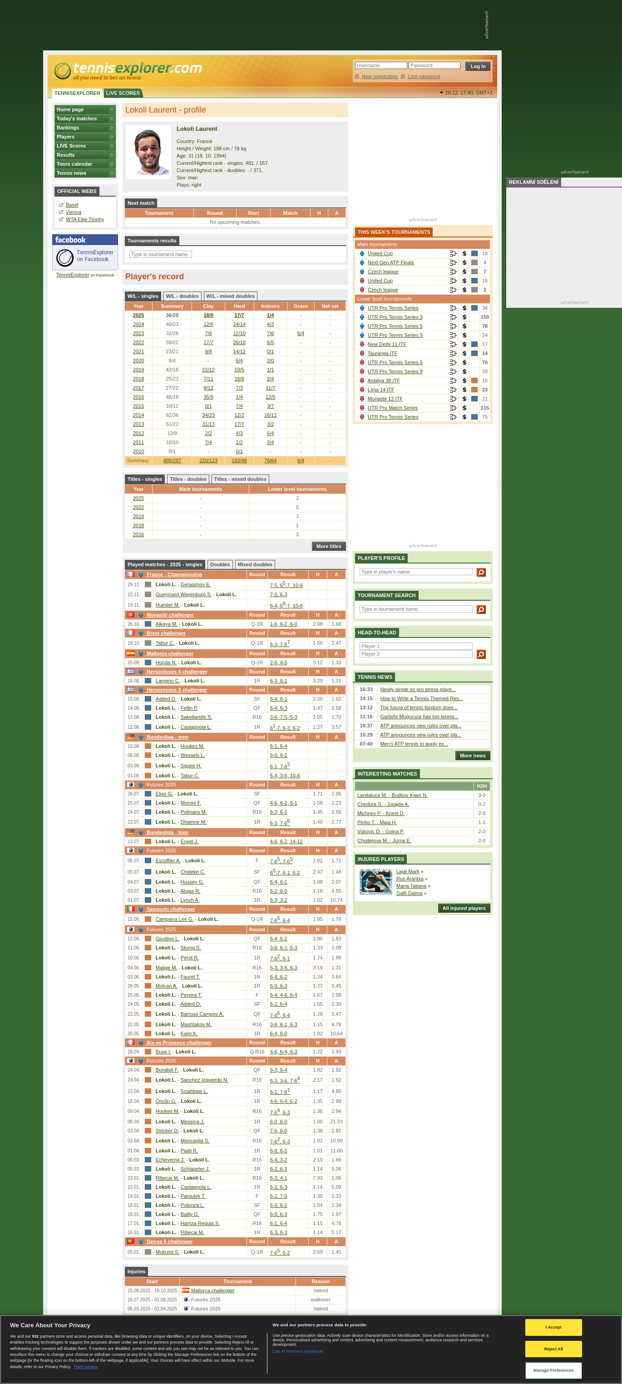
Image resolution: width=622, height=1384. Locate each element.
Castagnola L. (196, 727)
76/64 (270, 460)
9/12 (208, 387)
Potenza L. (193, 1205)
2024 (138, 324)
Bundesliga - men (162, 737)
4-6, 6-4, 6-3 (283, 1051)
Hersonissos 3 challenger (171, 689)
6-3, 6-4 (278, 1070)
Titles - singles (145, 479)
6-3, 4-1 (278, 1178)
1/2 (239, 442)
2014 (138, 415)
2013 (138, 424)
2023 (138, 333)
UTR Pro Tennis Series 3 (395, 317)
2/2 (208, 433)
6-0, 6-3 (278, 986)
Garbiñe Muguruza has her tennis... (419, 716)
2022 (138, 342)
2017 (138, 387)
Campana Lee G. (175, 919)
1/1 (270, 369)
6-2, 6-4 (278, 1004)
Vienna (73, 212)
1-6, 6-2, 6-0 (283, 624)
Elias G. (164, 793)
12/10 (239, 333)
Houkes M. (193, 746)
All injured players (462, 908)
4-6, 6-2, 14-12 (286, 841)
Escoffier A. (168, 860)
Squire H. (191, 765)
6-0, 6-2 (278, 755)
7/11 (208, 378)
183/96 (239, 460)
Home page (70, 109)
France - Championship (169, 574)
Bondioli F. (167, 1070)
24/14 (239, 324)
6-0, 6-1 (278, 1150)
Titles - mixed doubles (240, 479)
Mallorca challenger (164, 653)
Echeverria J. (170, 1159)
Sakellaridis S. (196, 717)
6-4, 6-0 (278, 1033)
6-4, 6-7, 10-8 (286, 605)
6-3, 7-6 (280, 644)
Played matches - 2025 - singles (165, 564)
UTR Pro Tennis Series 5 (395, 326)
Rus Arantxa (410, 878)
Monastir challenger (165, 615)
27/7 (208, 342)
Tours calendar (74, 164)
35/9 (208, 397)
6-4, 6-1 (278, 699)
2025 (138, 315)
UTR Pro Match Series (393, 407)
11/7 (270, 387)
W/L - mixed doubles (231, 296)
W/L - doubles (182, 296)
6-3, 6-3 (278, 1232)
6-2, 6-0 (278, 891)
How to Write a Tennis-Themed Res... (421, 698)
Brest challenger (161, 633)
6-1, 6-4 (278, 746)
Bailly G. (190, 1214)
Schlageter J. (195, 1168)
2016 (138, 397)
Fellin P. (189, 708)
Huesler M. (168, 605)
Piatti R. (189, 1150)
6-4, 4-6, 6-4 (283, 995)
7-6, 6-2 (280, 1252)
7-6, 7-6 (281, 861)
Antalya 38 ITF (383, 380)
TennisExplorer (72, 274)
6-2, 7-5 (278, 1196)
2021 (138, 351)
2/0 (270, 360)
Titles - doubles (188, 479)
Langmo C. (168, 680)
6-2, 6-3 (278, 1168)
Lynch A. (190, 900)
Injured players (381, 859)
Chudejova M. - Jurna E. (384, 840)
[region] (311, 1349)
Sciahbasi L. (194, 1091)
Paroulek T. (193, 1196)
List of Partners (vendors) (297, 1351)
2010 (138, 451)
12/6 (208, 324)
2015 (138, 406)
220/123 (208, 460)
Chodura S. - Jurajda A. (383, 804)
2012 (138, 433)
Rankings (68, 127)
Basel (72, 205)
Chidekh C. (193, 872)
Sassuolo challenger (165, 909)
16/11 (270, 415)
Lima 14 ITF (381, 389)
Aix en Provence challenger (174, 1042)
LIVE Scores (71, 145)
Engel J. (190, 841)
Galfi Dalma (409, 893)
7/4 (239, 406)
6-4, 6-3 (278, 708)
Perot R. (190, 957)
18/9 (208, 315)
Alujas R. (190, 891)
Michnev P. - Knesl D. (381, 813)
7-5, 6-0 (278, 1130)
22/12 (208, 369)
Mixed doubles (255, 564)
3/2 (270, 424)
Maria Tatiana (411, 886)
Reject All (553, 1349)
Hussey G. (192, 882)
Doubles (220, 564)
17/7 (239, 315)
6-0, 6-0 (278, 1121)
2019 (138, 369)
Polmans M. (194, 812)
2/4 (270, 378)
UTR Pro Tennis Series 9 (395, 335)
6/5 (270, 342)
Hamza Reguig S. (200, 1223)
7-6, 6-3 (280, 1112)
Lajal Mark (408, 871)
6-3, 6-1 (278, 680)
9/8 (208, 351)
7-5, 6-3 (278, 594)
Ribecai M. (167, 1178)
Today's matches (77, 118)
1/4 (270, 315)
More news (470, 755)
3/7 (270, 406)
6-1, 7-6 (280, 766)
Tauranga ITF (382, 353)
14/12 (239, 351)
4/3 (270, 324)
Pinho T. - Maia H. (377, 822)
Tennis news (71, 173)
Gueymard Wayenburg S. (184, 594)
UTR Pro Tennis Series (393, 308)
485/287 (172, 460)
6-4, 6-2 (278, 938)
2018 (138, 378)
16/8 (239, 378)
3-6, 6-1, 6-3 (283, 947)
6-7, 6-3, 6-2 (285, 728)
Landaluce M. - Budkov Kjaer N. (392, 795)
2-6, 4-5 (278, 662)
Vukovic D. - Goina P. (380, 831)
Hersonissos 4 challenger (171, 671)
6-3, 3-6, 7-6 (285, 1080)
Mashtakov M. (196, 1024)
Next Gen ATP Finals (391, 262)
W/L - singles (143, 296)
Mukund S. (168, 1252)
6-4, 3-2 (278, 1159)
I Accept (554, 1327)
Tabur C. (165, 643)
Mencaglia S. (195, 1140)
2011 (138, 442)
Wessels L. (193, 755)
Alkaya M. (167, 624)
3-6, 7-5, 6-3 (283, 717)
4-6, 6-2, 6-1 (283, 803)
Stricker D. (167, 1130)
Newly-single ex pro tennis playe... (418, 689)
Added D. (166, 699)
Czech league (383, 271)
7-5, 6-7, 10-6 (286, 585)
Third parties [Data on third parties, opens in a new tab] (85, 1366)
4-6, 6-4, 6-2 (283, 1101)
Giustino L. (168, 938)
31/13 (208, 424)
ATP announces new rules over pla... (420, 725)
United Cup (380, 253)
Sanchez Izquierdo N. (204, 1079)
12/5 (270, 397)
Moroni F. (191, 803)
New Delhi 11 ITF (387, 344)
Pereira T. (191, 995)
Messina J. (193, 1121)
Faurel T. (190, 976)
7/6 (208, 333)
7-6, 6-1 (280, 958)
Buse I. (163, 1051)
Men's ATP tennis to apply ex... (414, 743)
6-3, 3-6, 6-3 (283, 967)
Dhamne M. (194, 822)
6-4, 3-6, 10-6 (285, 775)
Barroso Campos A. (202, 1014)
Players (65, 136)
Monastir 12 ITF (385, 398)
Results (66, 155)
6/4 (300, 460)
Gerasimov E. (196, 584)
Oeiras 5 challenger (164, 1241)
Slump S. (191, 947)
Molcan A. (167, 986)
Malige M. (167, 967)
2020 (138, 360)
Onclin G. (166, 1101)
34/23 (208, 415)
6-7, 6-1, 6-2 (285, 872)
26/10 (239, 342)
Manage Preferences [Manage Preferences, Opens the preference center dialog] (553, 1370)
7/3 (239, 387)
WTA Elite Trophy (85, 219)
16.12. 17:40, (469, 92)
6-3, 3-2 (278, 900)
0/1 (270, 351)
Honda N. (166, 662)
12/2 (239, 415)
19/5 (239, 369)
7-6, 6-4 (280, 920)
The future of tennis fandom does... (419, 707)
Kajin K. (189, 1033)
